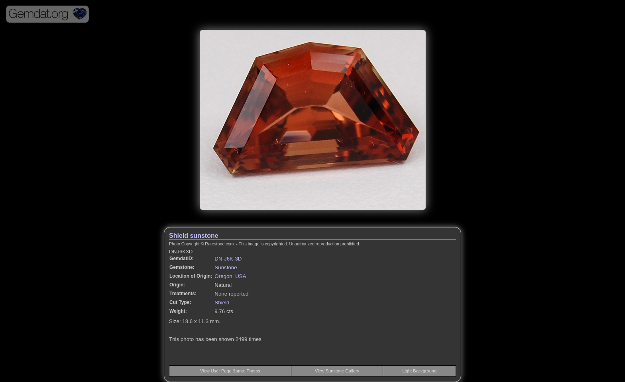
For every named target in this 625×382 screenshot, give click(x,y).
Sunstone (225, 267)
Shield (221, 303)
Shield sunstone (193, 235)
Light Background (419, 370)
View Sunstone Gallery (337, 370)
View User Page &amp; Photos (230, 370)
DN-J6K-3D (228, 259)
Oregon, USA (230, 276)
